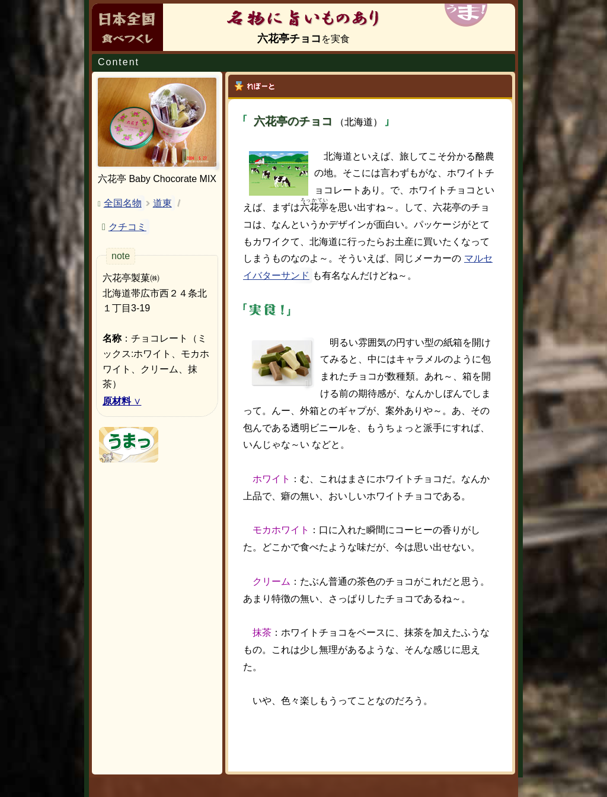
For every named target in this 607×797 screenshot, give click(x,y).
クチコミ (127, 227)
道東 (162, 203)
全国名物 (123, 203)
